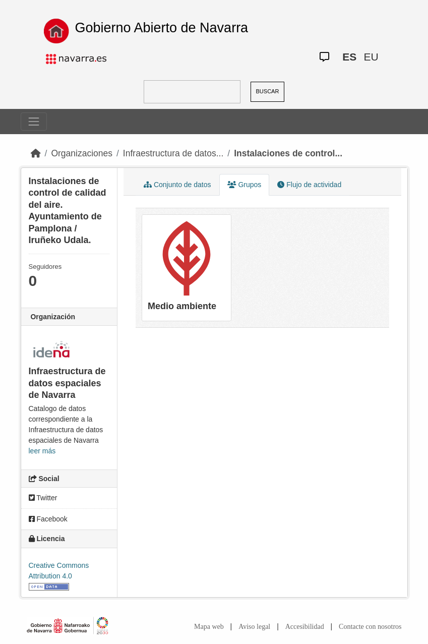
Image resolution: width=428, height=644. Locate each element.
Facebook (48, 519)
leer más (42, 451)
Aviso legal (254, 626)
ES (349, 57)
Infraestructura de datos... (173, 153)
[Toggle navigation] (34, 121)
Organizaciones (81, 153)
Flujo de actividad (309, 185)
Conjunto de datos (177, 185)
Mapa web (209, 626)
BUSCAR (267, 91)
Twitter (43, 498)
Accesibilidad (304, 626)
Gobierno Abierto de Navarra (161, 27)
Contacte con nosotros (370, 626)
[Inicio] (36, 153)
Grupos (244, 185)
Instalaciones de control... (288, 153)
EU (370, 57)
